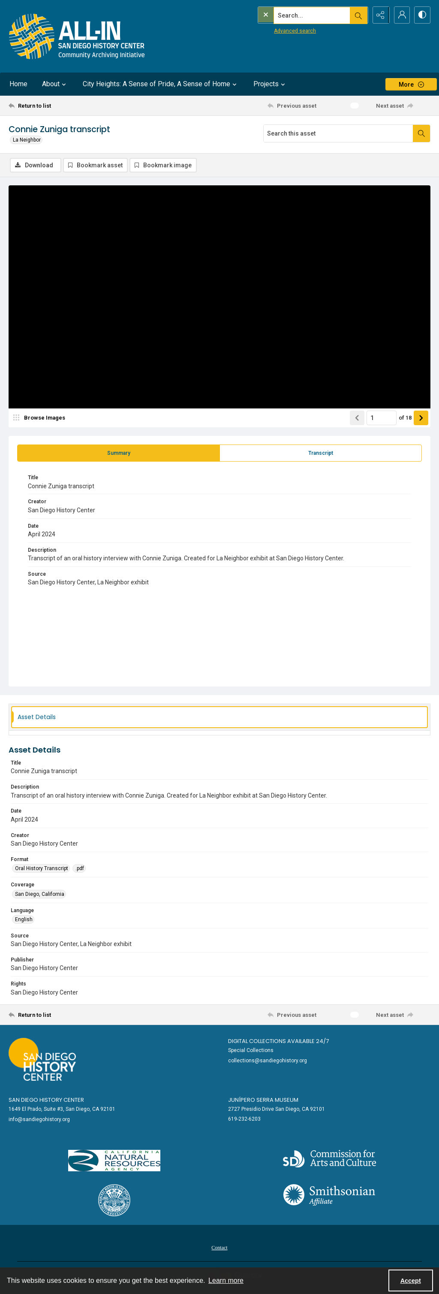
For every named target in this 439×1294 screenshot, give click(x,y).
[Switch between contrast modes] (422, 15)
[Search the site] (294, 15)
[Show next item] (421, 418)
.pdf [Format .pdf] (79, 869)
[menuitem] (219, 1248)
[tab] (119, 453)
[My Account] (400, 15)
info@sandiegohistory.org (39, 1120)
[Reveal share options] (379, 15)
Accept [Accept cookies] (410, 1280)
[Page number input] (382, 418)
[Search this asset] (338, 133)
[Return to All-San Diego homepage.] (77, 36)
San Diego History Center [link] (46, 1100)
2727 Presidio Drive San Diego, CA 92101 (276, 1110)
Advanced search (277, 30)
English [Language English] (24, 920)
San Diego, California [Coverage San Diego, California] (39, 895)
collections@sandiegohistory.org (267, 1061)
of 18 (405, 418)
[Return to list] (66, 105)
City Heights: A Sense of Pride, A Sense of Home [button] (161, 84)
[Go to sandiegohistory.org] (42, 1059)
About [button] (55, 84)
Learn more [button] (226, 1280)
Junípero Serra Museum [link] (263, 1100)
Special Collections (251, 1051)
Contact (219, 1248)
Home (18, 84)
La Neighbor (27, 140)
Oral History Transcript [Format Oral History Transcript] (41, 869)
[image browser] (41, 418)
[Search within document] (421, 133)
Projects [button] (270, 84)
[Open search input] (357, 15)
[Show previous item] (357, 418)
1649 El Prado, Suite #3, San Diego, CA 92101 (62, 1110)
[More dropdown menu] (411, 84)
